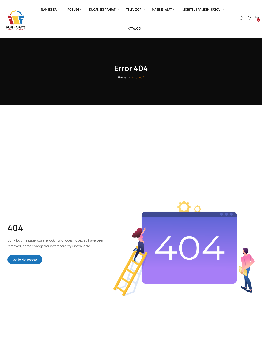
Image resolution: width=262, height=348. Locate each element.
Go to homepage (25, 259)
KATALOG (134, 28)
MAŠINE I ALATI (163, 9)
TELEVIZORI (135, 9)
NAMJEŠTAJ (50, 9)
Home (122, 77)
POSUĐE (74, 9)
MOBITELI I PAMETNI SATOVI (203, 9)
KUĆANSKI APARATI (104, 9)
